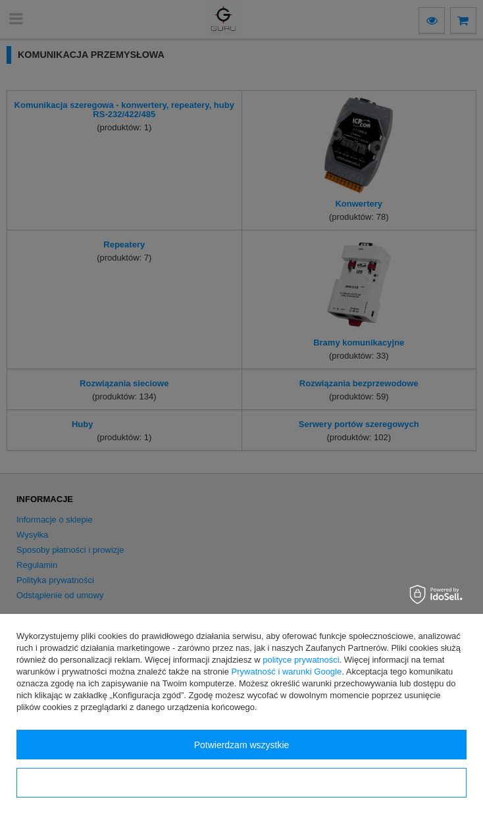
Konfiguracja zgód (241, 783)
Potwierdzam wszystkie (242, 745)
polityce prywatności (301, 660)
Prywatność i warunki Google (287, 671)
